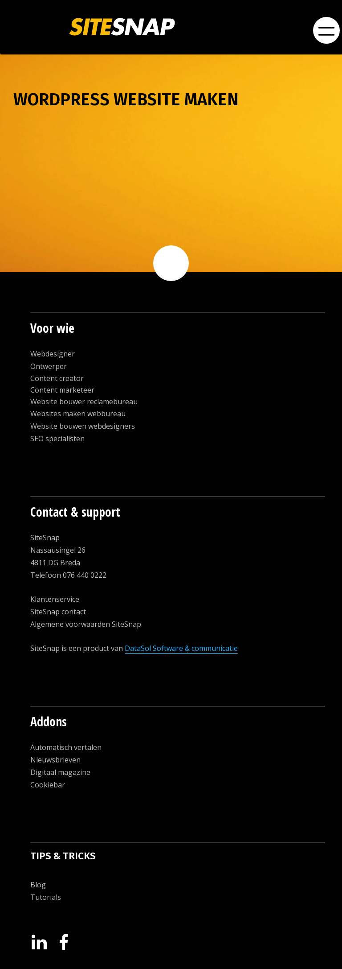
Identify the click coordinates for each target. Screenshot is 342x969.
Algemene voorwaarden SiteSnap (85, 624)
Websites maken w (61, 413)
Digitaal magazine (60, 772)
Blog (38, 885)
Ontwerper (48, 366)
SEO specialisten (57, 438)
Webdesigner (52, 354)
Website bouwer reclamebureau (84, 401)
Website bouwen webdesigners (82, 426)
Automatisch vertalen (66, 747)
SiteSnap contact (58, 612)
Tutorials (45, 897)
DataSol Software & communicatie (181, 648)
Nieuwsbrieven (55, 760)
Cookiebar (47, 785)
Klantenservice (54, 599)
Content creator (57, 378)
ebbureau (109, 413)
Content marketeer (62, 390)
